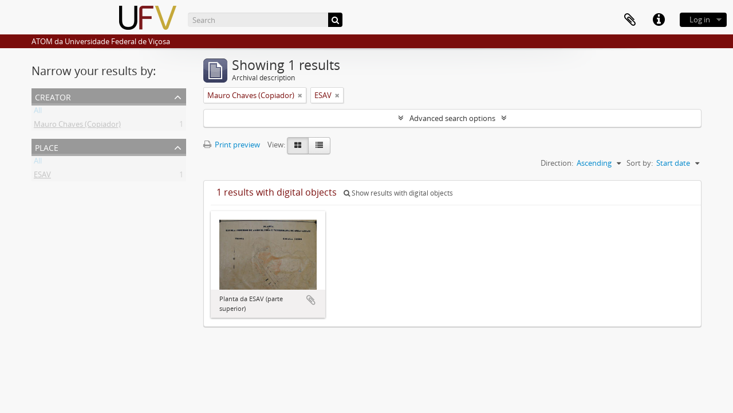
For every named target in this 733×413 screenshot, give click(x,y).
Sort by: (639, 163)
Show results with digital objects (398, 193)
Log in (699, 19)
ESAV (42, 177)
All (38, 112)
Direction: (557, 163)
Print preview (231, 144)
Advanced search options (452, 118)
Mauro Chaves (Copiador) (77, 126)
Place (46, 146)
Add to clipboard (311, 300)
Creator (53, 96)
